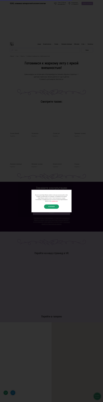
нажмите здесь (55, 201)
